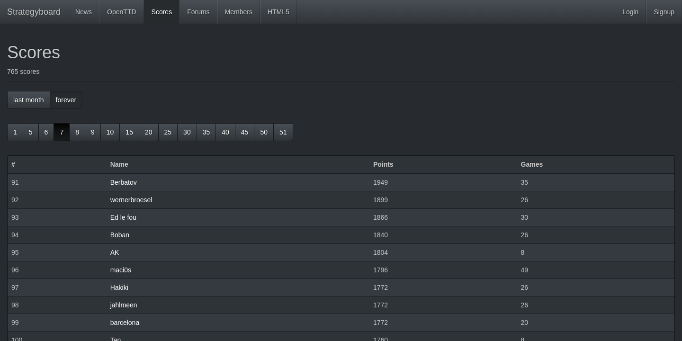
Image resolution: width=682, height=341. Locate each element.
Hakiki (119, 287)
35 (206, 132)
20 (149, 132)
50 (264, 132)
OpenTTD (121, 12)
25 (168, 132)
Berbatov (123, 182)
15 (129, 132)
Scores (162, 12)
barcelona (125, 322)
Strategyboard (34, 12)
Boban (119, 235)
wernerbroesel (131, 200)
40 (225, 132)
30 (187, 132)
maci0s (120, 270)
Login (630, 12)
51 (283, 132)
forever (66, 100)
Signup (664, 12)
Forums (198, 12)
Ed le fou (123, 217)
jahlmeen (123, 305)
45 (245, 132)
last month (28, 100)
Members (238, 12)
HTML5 (278, 12)
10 (110, 132)
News (83, 12)
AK (114, 252)
